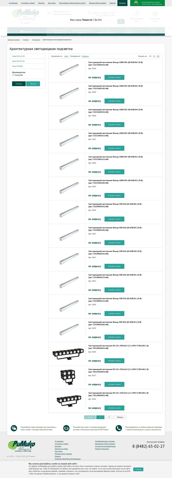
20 (150, 56)
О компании (13, 3)
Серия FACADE (17, 66)
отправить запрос (114, 77)
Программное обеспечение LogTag (72, 3)
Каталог (26, 40)
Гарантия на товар (61, 449)
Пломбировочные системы (105, 441)
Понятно (138, 469)
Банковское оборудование (105, 444)
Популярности (75, 56)
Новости (113, 3)
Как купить (52, 3)
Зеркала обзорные (102, 449)
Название (85, 56)
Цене (66, 56)
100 (157, 56)
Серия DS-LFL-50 (18, 56)
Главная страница (14, 40)
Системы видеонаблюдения (105, 446)
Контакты (122, 3)
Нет (100, 19)
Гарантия (41, 3)
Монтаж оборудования (97, 3)
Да (95, 19)
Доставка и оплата (28, 3)
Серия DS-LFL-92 (18, 61)
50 (154, 56)
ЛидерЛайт (19, 75)
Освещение (36, 40)
